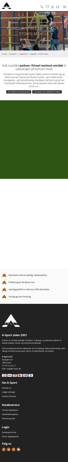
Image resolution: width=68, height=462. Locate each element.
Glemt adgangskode (10, 436)
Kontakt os (6, 388)
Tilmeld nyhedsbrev (10, 410)
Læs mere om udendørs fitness (47, 92)
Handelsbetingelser (10, 414)
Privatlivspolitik (8, 418)
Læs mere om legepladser (19, 92)
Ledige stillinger (8, 392)
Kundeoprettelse (9, 432)
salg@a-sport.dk (14, 368)
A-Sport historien (9, 396)
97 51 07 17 (10, 365)
